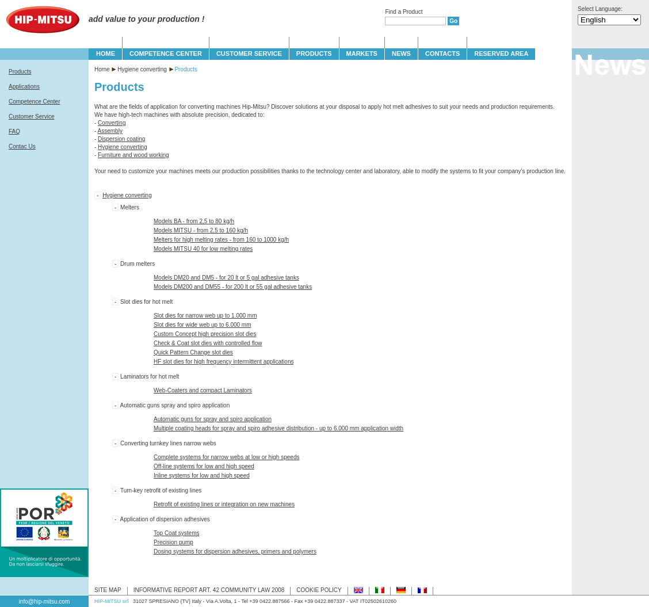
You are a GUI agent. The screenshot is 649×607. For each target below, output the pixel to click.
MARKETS (361, 53)
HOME (105, 53)
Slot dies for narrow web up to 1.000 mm (205, 315)
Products (20, 71)
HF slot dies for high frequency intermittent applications (223, 361)
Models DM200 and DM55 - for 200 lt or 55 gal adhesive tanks (233, 287)
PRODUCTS (314, 53)
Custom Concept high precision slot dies (205, 334)
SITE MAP (107, 590)
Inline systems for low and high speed (202, 475)
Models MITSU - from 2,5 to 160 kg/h (201, 230)
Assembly (110, 131)
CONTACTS (442, 53)
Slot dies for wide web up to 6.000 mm (202, 325)
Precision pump (173, 542)
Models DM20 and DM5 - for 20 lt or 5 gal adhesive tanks (226, 277)
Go (453, 21)
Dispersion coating (121, 139)
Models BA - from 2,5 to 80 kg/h (194, 221)
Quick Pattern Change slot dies (193, 352)
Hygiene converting (142, 69)
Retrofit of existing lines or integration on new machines (224, 504)
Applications (24, 86)
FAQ (14, 131)
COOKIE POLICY (318, 590)
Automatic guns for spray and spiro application (213, 419)
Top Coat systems (176, 533)
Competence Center (34, 101)
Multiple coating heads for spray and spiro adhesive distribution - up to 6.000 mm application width (278, 428)
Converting (111, 123)
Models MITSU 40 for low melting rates (203, 249)
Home (102, 69)
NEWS (401, 53)
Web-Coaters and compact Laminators (203, 390)
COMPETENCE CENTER (165, 53)
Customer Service (31, 116)
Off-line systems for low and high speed (204, 466)
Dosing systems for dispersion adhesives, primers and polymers (235, 551)
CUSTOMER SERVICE (249, 53)
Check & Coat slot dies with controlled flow (208, 343)
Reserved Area (501, 53)
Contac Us (22, 146)
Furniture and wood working (133, 155)
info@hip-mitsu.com (44, 601)
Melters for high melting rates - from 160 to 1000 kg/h (221, 239)
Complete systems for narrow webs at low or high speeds (226, 457)
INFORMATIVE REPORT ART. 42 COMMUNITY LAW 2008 (209, 590)
